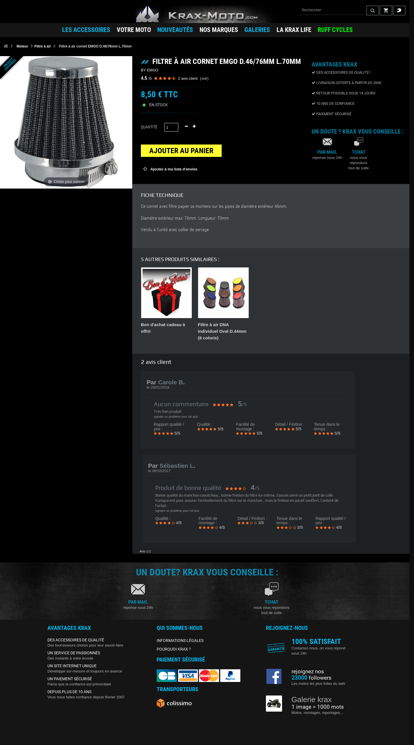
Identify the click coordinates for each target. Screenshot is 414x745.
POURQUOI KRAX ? (174, 649)
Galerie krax (312, 699)
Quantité (149, 127)
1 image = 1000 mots (318, 707)
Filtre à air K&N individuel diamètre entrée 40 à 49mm (217, 331)
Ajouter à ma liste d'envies (174, 169)
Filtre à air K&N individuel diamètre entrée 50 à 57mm (274, 331)
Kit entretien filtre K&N (164, 324)
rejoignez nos (308, 671)
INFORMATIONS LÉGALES (180, 640)
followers (311, 678)
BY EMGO (149, 70)
